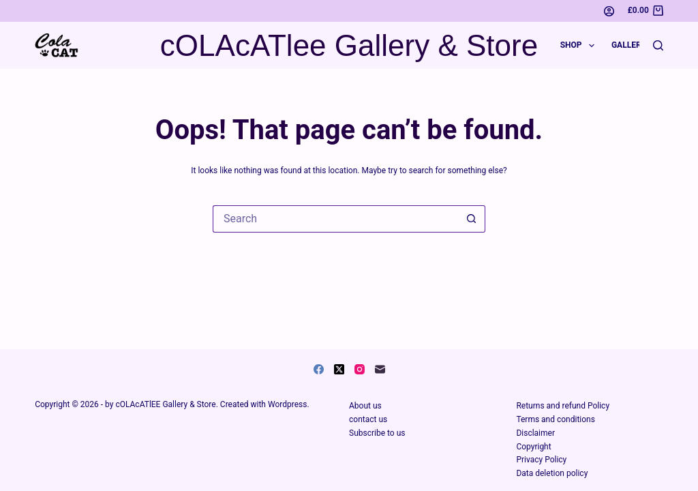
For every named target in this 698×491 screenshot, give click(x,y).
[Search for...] (335, 219)
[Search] (658, 45)
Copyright (533, 446)
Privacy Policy (541, 459)
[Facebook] (319, 369)
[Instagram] (359, 369)
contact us (368, 419)
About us (365, 406)
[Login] (609, 11)
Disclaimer (535, 433)
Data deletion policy (552, 473)
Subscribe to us (377, 433)
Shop (580, 46)
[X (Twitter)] (339, 369)
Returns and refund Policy (562, 406)
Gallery (628, 45)
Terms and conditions (555, 419)
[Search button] (471, 219)
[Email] (380, 369)
